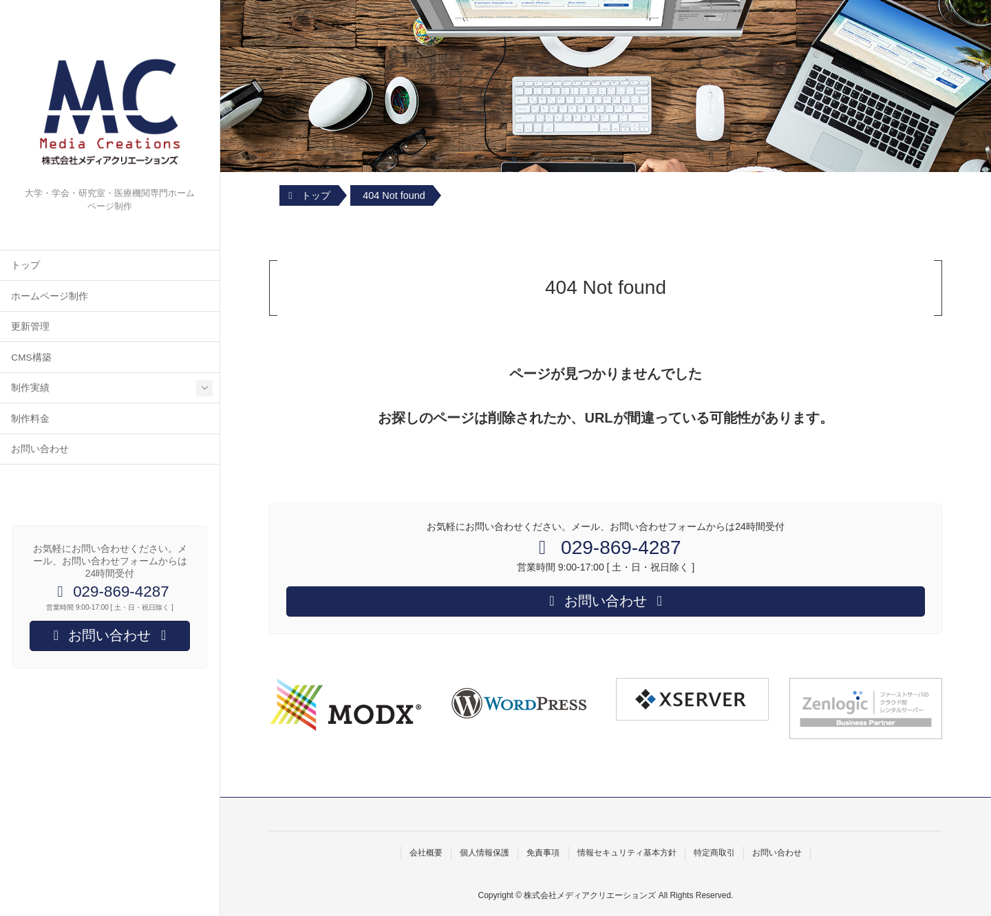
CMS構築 (31, 357)
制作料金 (30, 419)
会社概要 (426, 853)
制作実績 (30, 388)
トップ (25, 265)
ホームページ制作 (49, 296)
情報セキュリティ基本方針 (626, 853)
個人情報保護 (484, 853)
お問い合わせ (40, 449)
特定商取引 (714, 853)
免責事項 (543, 853)
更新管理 (30, 326)
